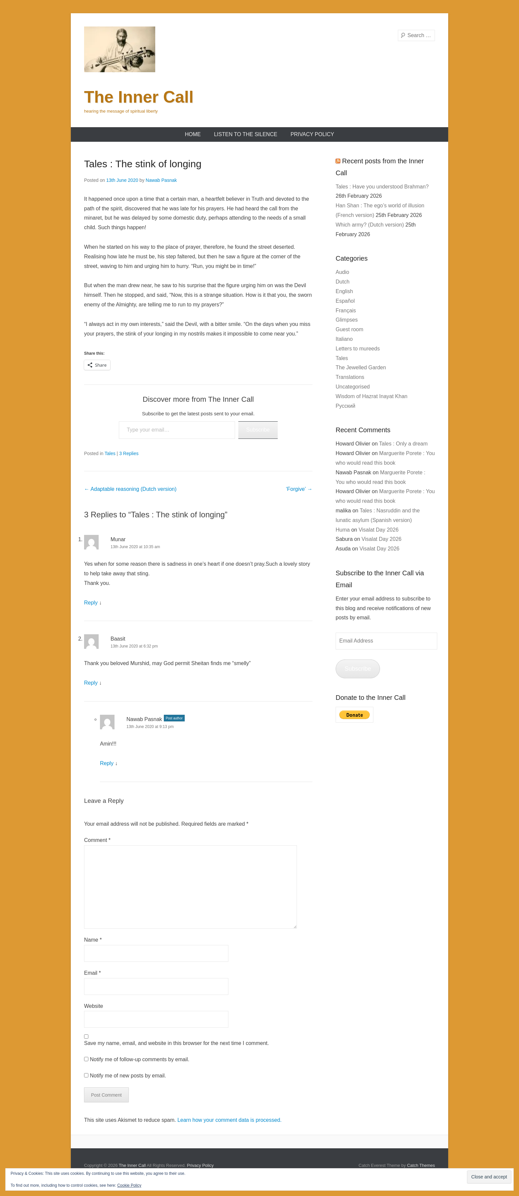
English (344, 291)
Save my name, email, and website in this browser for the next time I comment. (176, 1043)
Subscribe (258, 430)
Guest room (349, 329)
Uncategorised (353, 387)
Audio (342, 272)
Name (93, 940)
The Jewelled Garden (361, 367)
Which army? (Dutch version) (370, 225)
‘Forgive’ (299, 489)
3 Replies (128, 453)
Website (93, 1006)
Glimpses (347, 320)
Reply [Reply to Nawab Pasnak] (107, 763)
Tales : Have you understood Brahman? (382, 186)
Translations (350, 377)
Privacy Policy (312, 134)
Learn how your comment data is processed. (229, 1120)
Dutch (343, 282)
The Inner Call (139, 97)
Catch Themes (421, 1165)
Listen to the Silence (245, 134)
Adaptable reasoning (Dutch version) (130, 489)
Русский (345, 406)
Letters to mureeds (358, 348)
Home (193, 134)
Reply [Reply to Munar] (91, 602)
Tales (110, 453)
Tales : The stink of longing (143, 163)
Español (345, 301)
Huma (343, 530)
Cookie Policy (129, 1185)
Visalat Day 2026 (378, 530)
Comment (97, 840)
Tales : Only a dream (403, 443)
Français (346, 310)
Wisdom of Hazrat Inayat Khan (371, 396)
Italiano (344, 339)
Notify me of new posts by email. (128, 1075)
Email (92, 973)
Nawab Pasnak (161, 180)
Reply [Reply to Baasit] (91, 683)
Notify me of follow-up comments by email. (139, 1059)
